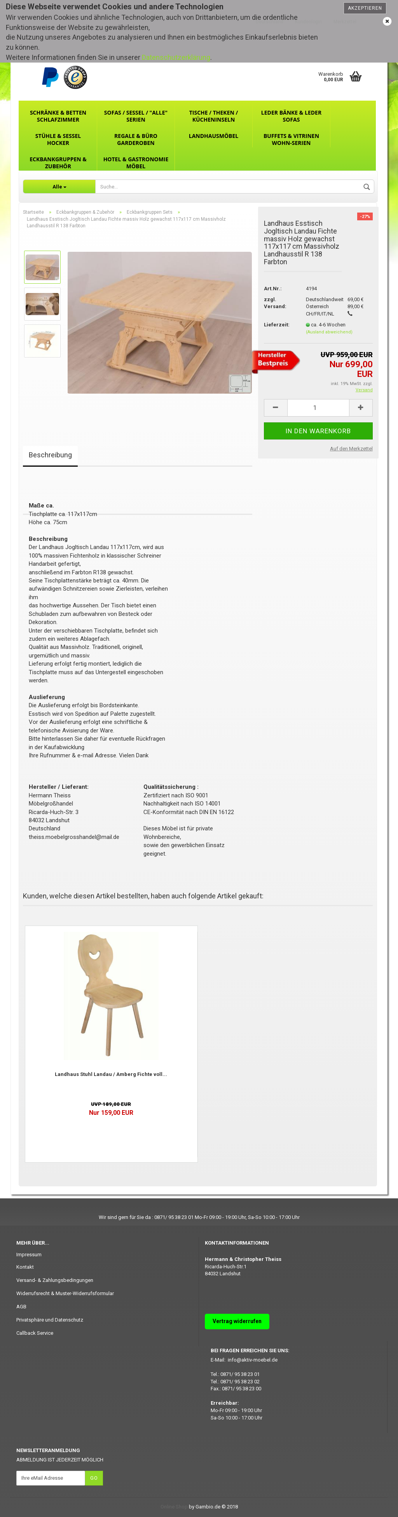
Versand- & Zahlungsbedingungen (54, 1280)
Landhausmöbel (213, 135)
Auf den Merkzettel (351, 449)
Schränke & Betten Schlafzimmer (58, 116)
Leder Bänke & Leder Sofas (291, 116)
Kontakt (25, 1267)
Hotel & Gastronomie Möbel (136, 162)
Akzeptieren (365, 8)
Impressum (29, 1254)
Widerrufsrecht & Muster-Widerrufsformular (65, 1293)
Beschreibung (50, 455)
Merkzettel (344, 21)
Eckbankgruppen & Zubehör (58, 162)
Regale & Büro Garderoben (135, 139)
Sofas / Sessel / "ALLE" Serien (136, 116)
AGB (21, 1307)
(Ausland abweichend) (329, 332)
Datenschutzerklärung (176, 57)
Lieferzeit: (277, 325)
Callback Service (34, 1333)
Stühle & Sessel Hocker (58, 139)
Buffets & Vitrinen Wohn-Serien (291, 139)
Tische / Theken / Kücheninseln (213, 116)
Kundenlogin (308, 21)
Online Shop (174, 1507)
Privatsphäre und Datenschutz (49, 1320)
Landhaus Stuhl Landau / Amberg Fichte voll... (111, 1074)
